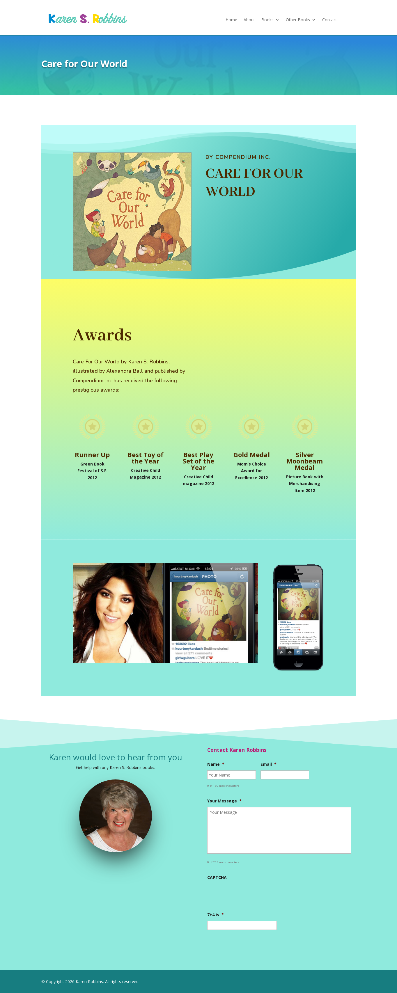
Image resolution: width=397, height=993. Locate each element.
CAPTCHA (217, 877)
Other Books (298, 20)
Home (231, 20)
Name (215, 764)
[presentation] (251, 895)
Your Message (224, 801)
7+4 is (215, 914)
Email (268, 764)
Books (267, 20)
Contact (329, 20)
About (249, 20)
